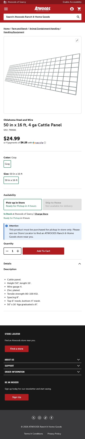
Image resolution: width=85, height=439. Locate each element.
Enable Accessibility (72, 2)
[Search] (78, 17)
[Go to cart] (79, 9)
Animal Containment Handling (44, 28)
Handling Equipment (14, 32)
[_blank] (33, 417)
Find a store (16, 348)
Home (7, 28)
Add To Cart (43, 251)
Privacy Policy (54, 433)
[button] (42, 142)
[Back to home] (42, 9)
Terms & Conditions (33, 433)
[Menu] (6, 9)
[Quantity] (12, 251)
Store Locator (25, 233)
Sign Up (16, 397)
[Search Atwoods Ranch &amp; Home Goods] (39, 17)
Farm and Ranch (19, 28)
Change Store (41, 214)
